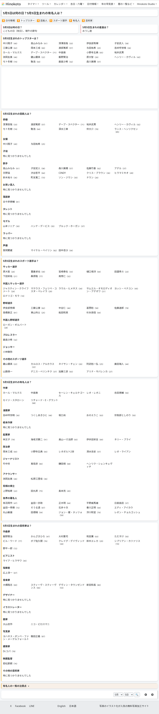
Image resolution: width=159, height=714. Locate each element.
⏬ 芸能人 (42, 20)
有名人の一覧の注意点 (14, 686)
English (62, 706)
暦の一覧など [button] (125, 4)
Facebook (20, 706)
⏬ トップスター (26, 20)
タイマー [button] (32, 4)
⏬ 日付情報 (8, 20)
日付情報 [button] (91, 4)
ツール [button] (45, 4)
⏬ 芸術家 (87, 20)
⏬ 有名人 (74, 20)
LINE (31, 706)
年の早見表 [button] (107, 4)
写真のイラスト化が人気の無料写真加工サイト (124, 706)
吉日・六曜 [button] (76, 4)
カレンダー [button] (60, 4)
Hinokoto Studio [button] (146, 4)
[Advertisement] (79, 88)
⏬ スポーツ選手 (58, 20)
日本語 (72, 706)
